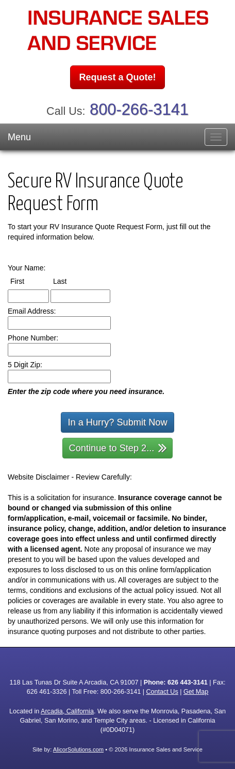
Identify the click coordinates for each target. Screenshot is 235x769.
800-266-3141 (139, 109)
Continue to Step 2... (118, 447)
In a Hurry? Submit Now (117, 422)
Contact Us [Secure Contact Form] (162, 691)
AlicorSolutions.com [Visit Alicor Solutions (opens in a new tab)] (78, 749)
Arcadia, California (67, 711)
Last (69, 280)
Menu (19, 137)
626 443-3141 (187, 682)
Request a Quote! (117, 77)
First (26, 280)
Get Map (195, 691)
